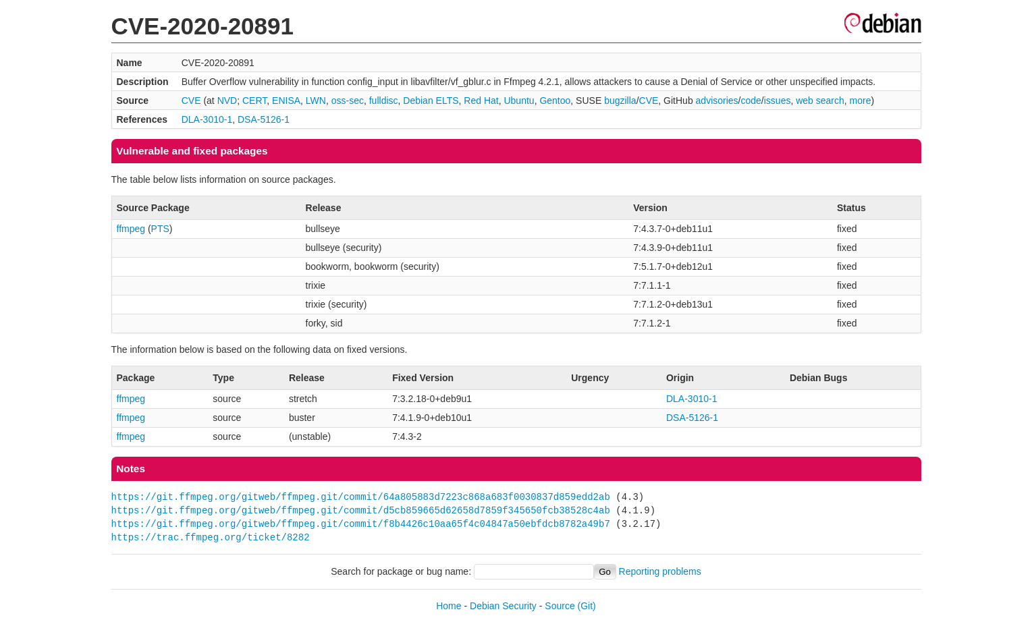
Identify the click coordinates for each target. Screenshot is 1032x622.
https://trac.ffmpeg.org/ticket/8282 (210, 537)
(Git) (587, 605)
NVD (227, 100)
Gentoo (554, 100)
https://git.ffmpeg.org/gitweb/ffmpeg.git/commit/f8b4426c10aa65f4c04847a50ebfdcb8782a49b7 (360, 523)
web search (820, 100)
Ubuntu (519, 100)
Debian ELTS (430, 100)
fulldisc (383, 100)
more (860, 100)
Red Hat (481, 100)
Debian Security (503, 605)
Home (448, 605)
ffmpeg (131, 228)
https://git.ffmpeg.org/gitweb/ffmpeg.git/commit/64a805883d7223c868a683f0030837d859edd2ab (360, 496)
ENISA (286, 100)
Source (559, 605)
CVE (191, 100)
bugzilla (620, 100)
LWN (316, 100)
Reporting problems (660, 571)
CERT (254, 100)
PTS (160, 228)
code (750, 100)
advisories (717, 100)
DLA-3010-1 (207, 119)
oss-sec (347, 100)
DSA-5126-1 (264, 119)
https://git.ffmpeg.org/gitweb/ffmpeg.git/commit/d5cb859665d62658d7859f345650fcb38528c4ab (360, 510)
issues (777, 100)
